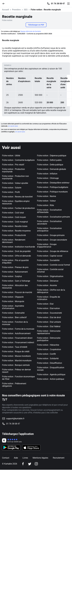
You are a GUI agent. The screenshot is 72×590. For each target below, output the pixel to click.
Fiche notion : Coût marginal (15, 221)
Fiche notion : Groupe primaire (50, 235)
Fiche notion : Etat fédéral (48, 326)
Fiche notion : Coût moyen (14, 217)
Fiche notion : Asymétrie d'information (13, 307)
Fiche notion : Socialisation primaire (53, 217)
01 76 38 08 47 (58, 4)
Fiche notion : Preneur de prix (15, 267)
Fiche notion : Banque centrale (16, 365)
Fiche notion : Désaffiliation (49, 363)
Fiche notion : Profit (11, 192)
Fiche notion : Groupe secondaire (52, 240)
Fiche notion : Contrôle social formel (53, 265)
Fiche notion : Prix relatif (13, 164)
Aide (16, 458)
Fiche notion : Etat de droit (49, 317)
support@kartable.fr (15, 418)
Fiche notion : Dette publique (50, 164)
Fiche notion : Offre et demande (16, 256)
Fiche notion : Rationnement (15, 272)
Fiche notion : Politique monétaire (52, 192)
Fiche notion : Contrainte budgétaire (18, 160)
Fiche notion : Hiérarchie (48, 345)
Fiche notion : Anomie (47, 285)
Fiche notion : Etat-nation (48, 308)
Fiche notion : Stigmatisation (50, 276)
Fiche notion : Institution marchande (18, 247)
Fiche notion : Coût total (13, 212)
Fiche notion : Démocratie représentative (48, 332)
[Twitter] (29, 464)
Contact (5, 458)
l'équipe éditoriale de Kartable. (30, 31)
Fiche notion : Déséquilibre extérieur (53, 182)
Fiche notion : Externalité (13, 313)
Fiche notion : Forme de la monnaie (18, 329)
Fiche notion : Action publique (50, 379)
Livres (25, 458)
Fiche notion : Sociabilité (48, 260)
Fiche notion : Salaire (11, 187)
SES (26, 9)
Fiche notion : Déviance (47, 281)
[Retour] (4, 3)
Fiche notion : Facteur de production (18, 208)
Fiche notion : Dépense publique (51, 155)
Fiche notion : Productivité (14, 235)
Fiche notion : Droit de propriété (16, 251)
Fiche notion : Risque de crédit (15, 351)
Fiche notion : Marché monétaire (16, 360)
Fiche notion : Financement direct (17, 338)
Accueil (5, 9)
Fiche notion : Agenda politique (51, 374)
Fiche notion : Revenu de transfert (17, 196)
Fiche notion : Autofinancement (16, 333)
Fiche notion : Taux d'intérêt (14, 347)
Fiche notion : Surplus (12, 276)
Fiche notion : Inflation (47, 173)
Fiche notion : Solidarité (48, 358)
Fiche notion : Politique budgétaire (52, 187)
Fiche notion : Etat (45, 304)
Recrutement (58, 458)
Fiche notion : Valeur (46, 201)
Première (16, 9)
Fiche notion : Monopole (13, 301)
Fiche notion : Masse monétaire (16, 356)
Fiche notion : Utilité (11, 155)
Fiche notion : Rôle (45, 205)
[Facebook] (23, 464)
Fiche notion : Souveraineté (49, 313)
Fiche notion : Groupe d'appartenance (46, 245)
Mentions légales (40, 458)
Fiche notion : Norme (46, 196)
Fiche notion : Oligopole (13, 297)
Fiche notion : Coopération (49, 349)
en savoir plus (13, 126)
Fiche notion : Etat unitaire (49, 322)
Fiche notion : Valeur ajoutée (15, 183)
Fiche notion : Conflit (46, 354)
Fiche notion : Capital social (49, 256)
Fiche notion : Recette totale (14, 226)
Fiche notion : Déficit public (49, 160)
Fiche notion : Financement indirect (18, 342)
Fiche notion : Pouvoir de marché (17, 292)
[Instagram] (36, 464)
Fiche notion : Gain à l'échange (16, 281)
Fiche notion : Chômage (48, 178)
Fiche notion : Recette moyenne (16, 231)
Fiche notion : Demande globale (51, 169)
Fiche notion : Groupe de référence (52, 251)
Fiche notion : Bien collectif (14, 317)
